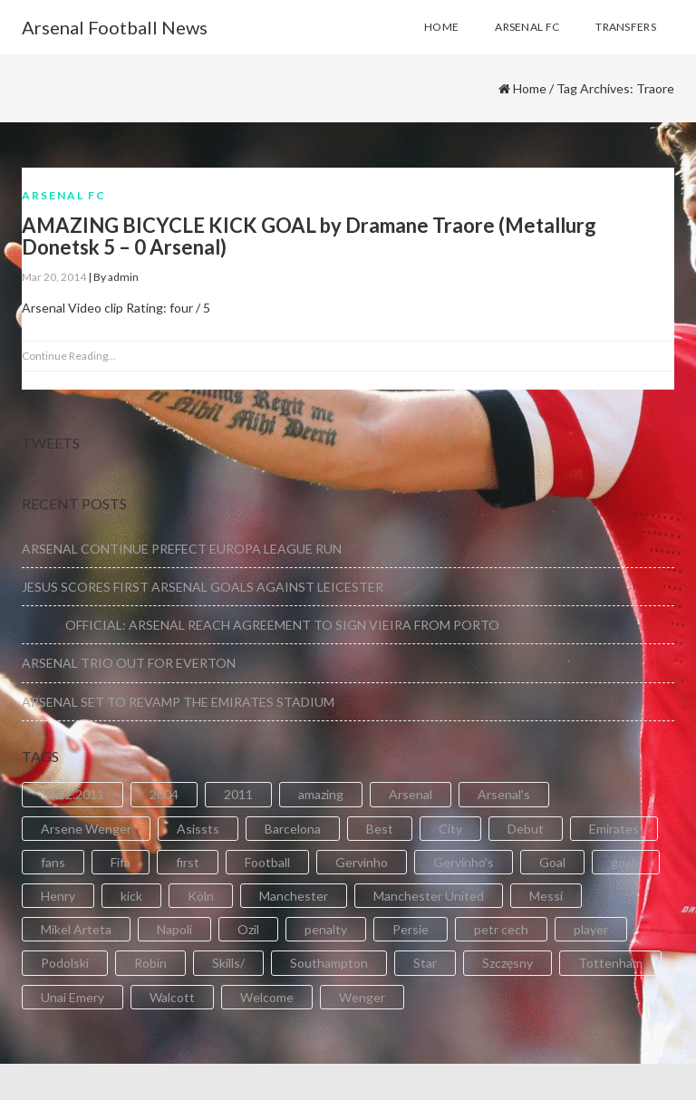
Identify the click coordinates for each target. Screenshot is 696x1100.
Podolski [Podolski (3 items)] (65, 962)
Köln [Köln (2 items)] (201, 895)
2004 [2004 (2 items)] (164, 794)
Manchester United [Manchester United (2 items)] (428, 895)
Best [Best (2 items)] (379, 828)
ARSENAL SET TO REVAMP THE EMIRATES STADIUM (178, 701)
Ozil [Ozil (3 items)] (248, 929)
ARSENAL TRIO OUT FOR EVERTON (129, 663)
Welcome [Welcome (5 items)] (267, 997)
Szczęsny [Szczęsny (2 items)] (507, 962)
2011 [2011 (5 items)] (238, 794)
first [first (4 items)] (187, 862)
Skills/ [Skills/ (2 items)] (228, 962)
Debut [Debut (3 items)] (526, 828)
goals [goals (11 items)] (626, 862)
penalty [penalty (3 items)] (325, 929)
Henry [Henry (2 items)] (58, 895)
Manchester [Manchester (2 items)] (293, 895)
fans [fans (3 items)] (53, 862)
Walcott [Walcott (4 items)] (172, 997)
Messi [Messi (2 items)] (546, 895)
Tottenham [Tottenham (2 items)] (610, 962)
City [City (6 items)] (450, 828)
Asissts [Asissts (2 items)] (198, 828)
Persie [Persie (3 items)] (410, 929)
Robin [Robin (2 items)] (150, 962)
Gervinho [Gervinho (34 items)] (361, 862)
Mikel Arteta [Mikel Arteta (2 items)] (76, 929)
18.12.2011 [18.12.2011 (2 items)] (72, 794)
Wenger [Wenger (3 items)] (362, 997)
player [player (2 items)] (591, 929)
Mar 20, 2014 (54, 277)
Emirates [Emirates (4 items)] (614, 828)
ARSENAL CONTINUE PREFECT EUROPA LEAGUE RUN (182, 548)
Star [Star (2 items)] (425, 962)
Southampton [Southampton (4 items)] (329, 962)
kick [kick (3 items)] (131, 895)
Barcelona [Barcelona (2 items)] (293, 828)
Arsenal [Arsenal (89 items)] (410, 794)
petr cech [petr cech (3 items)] (501, 929)
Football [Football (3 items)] (267, 862)
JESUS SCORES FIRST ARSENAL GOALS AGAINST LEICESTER (202, 586)
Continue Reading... (69, 355)
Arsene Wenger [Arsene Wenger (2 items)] (86, 828)
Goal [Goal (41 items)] (552, 862)
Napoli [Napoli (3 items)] (174, 929)
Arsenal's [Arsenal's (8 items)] (504, 794)
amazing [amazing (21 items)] (320, 794)
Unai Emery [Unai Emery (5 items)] (72, 997)
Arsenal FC (64, 195)
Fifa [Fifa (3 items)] (120, 862)
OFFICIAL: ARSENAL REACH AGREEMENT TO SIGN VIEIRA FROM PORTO (260, 624)
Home (529, 88)
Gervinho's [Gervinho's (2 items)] (463, 862)
